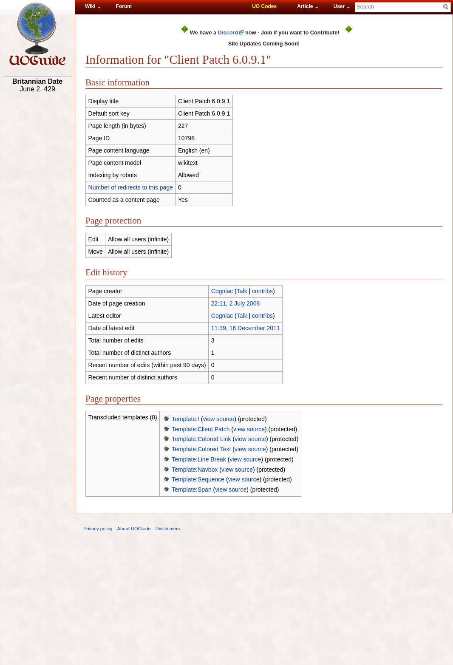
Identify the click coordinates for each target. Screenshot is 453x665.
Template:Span (191, 489)
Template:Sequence (198, 479)
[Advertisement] (37, 228)
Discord (228, 32)
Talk (242, 291)
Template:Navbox (195, 469)
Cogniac (222, 291)
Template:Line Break (199, 459)
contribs (262, 291)
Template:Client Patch (200, 429)
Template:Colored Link (201, 439)
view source (218, 419)
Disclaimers (168, 528)
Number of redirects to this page (130, 187)
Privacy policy (97, 528)
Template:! (185, 419)
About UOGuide (134, 528)
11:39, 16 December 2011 (245, 328)
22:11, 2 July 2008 (235, 303)
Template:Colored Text (201, 449)
